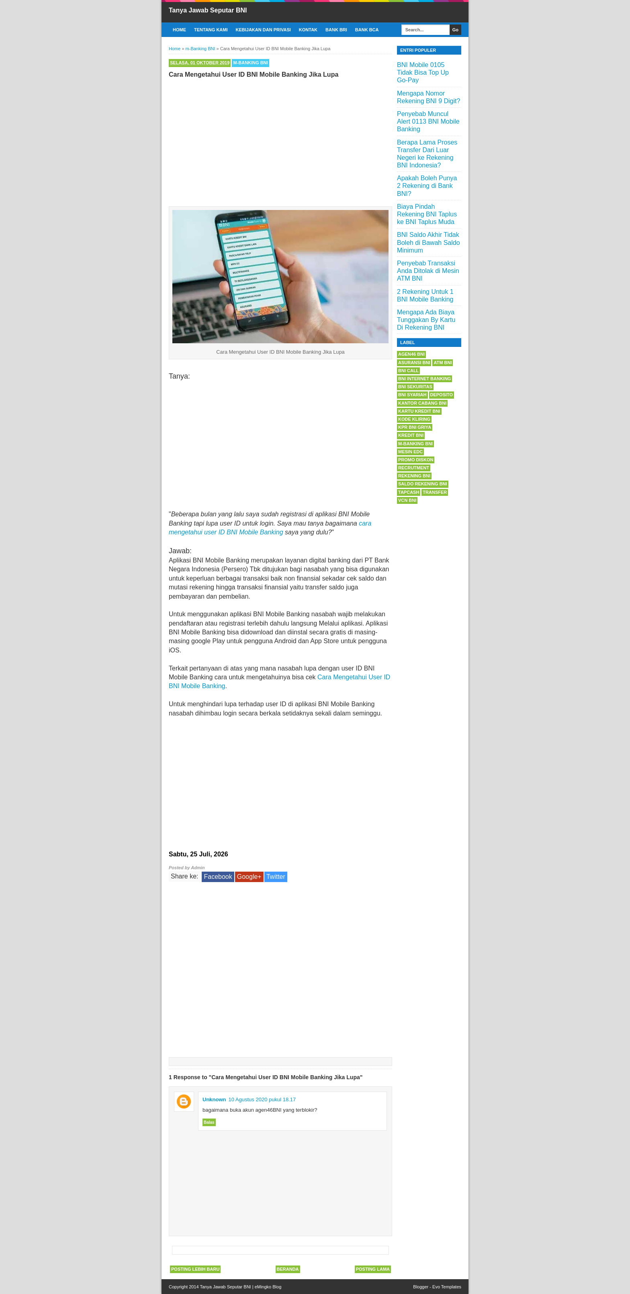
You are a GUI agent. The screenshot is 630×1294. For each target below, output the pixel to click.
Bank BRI (336, 29)
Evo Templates (446, 1286)
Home (179, 29)
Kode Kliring (414, 419)
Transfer (435, 492)
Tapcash (408, 492)
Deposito (441, 394)
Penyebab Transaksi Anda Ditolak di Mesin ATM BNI (428, 271)
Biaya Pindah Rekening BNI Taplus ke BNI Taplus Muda (427, 214)
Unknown (214, 1099)
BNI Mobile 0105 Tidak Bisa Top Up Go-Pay (423, 72)
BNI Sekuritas (415, 386)
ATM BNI (443, 362)
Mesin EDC (410, 451)
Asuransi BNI (414, 362)
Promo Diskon (415, 459)
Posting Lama (373, 1269)
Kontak (308, 29)
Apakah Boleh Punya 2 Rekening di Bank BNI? (427, 186)
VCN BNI (407, 500)
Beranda (288, 1269)
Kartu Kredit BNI (419, 411)
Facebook (218, 876)
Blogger (420, 1286)
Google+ (249, 876)
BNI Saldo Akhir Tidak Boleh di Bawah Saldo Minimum (428, 242)
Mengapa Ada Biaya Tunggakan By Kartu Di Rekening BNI (426, 320)
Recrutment (413, 467)
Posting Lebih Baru (195, 1269)
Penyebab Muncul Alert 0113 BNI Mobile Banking (428, 121)
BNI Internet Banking (424, 378)
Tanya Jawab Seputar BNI (208, 10)
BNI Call (408, 370)
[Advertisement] (280, 140)
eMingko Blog (268, 1286)
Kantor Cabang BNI (422, 403)
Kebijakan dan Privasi (263, 29)
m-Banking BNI (250, 62)
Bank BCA (367, 29)
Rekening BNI (414, 475)
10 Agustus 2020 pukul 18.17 (262, 1099)
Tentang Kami (211, 29)
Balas (209, 1122)
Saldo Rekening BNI (422, 483)
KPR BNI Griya (414, 427)
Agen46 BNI (411, 354)
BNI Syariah (412, 394)
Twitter (275, 876)
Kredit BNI (410, 435)
